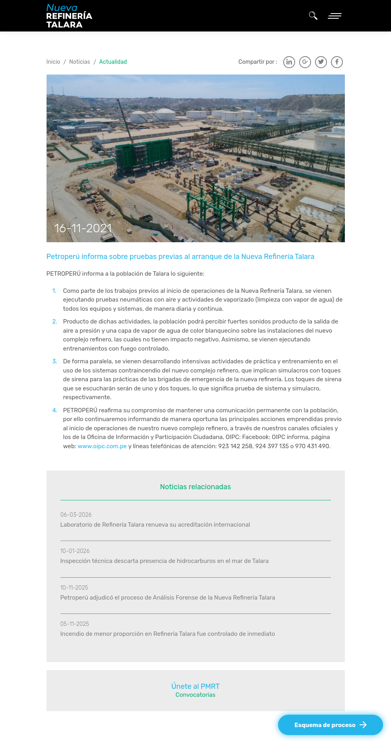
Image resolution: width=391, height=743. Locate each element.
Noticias (79, 62)
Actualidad (113, 62)
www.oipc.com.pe (102, 446)
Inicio (53, 62)
